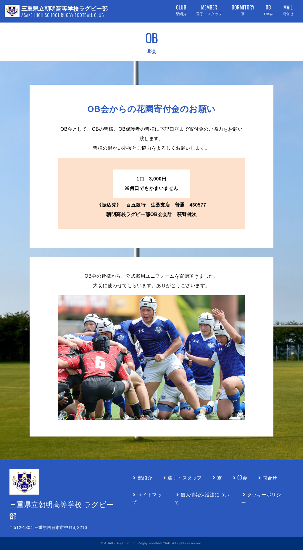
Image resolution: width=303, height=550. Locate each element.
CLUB (181, 10)
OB (268, 10)
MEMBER (209, 10)
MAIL (288, 10)
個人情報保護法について (202, 498)
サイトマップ (147, 498)
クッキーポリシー (261, 498)
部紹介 (142, 477)
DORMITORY (243, 10)
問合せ (267, 477)
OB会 (239, 477)
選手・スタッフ (182, 477)
